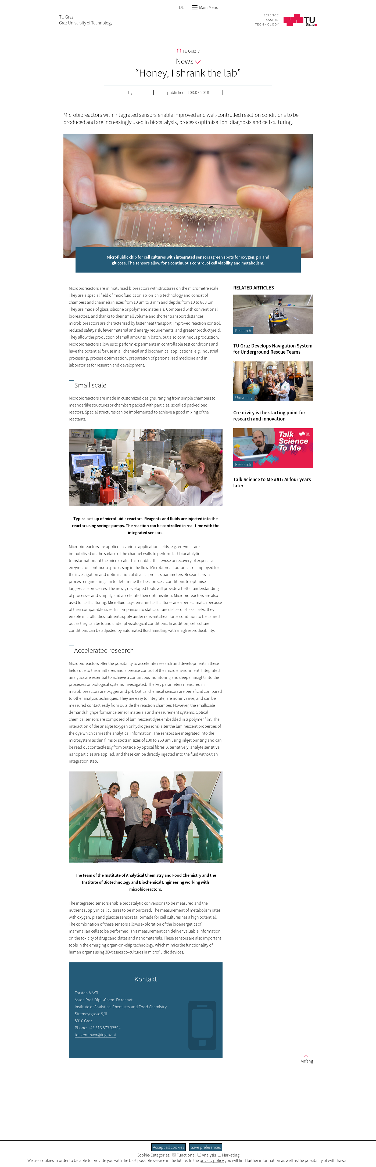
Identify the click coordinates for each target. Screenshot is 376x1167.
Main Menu (205, 7)
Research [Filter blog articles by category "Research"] (243, 330)
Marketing (228, 1155)
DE (181, 7)
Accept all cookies (168, 1147)
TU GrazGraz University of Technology (85, 20)
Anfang (305, 1058)
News (188, 61)
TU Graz (186, 51)
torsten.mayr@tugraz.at (95, 1034)
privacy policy (212, 1160)
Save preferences (206, 1147)
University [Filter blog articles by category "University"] (244, 397)
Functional (184, 1155)
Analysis (207, 1155)
